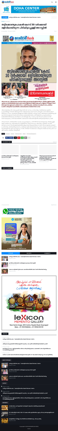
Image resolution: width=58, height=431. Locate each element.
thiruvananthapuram (31, 133)
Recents (29, 253)
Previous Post (5, 205)
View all (54, 142)
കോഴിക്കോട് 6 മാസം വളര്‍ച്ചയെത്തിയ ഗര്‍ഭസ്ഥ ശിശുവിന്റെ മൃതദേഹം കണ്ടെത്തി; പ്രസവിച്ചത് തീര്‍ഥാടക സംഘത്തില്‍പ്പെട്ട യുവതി (27, 349)
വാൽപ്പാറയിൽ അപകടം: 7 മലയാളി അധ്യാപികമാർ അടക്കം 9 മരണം (25, 17)
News (24, 133)
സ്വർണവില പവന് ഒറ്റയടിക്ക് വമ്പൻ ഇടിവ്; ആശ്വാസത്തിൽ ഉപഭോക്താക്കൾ (27, 406)
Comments (47, 253)
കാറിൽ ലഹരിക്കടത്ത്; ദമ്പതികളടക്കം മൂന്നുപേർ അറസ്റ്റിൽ (10, 156)
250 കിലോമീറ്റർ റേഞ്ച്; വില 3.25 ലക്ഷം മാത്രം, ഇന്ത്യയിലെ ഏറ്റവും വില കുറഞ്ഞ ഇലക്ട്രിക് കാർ (31, 412)
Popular (10, 253)
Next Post (53, 205)
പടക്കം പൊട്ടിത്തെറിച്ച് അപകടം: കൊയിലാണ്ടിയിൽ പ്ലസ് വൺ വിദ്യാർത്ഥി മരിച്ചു (28, 269)
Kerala (12, 133)
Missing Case (18, 133)
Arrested (7, 21)
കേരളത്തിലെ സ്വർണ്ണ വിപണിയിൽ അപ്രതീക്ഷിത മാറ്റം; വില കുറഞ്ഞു (25, 419)
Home (3, 21)
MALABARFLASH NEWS (33, 426)
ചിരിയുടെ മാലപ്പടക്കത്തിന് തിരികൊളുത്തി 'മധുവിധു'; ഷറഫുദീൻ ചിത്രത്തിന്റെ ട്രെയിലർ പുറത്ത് (25, 344)
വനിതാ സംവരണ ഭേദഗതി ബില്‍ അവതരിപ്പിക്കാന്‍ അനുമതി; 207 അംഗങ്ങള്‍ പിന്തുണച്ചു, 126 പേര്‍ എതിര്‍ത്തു (28, 354)
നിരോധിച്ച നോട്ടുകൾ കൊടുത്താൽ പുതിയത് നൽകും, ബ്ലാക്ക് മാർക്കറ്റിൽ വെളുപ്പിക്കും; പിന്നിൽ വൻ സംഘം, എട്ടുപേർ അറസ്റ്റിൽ (47, 158)
